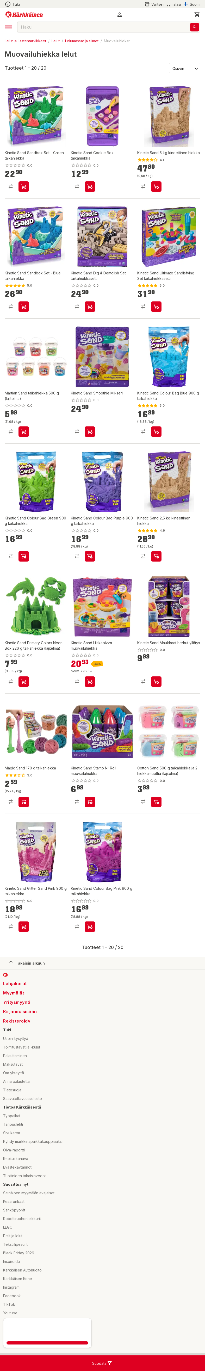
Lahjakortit (15, 983)
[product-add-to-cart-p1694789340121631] (90, 556)
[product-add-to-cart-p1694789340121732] (23, 556)
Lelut (56, 41)
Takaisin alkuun (27, 963)
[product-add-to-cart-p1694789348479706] (23, 431)
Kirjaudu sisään (20, 1011)
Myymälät (13, 993)
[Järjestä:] (184, 68)
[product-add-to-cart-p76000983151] (90, 306)
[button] (119, 14)
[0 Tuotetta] (197, 14)
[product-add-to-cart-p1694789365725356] (90, 681)
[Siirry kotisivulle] (24, 14)
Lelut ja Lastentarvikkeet (25, 41)
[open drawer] (9, 27)
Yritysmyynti (16, 1002)
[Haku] (194, 27)
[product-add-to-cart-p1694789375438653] (156, 681)
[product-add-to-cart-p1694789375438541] (90, 431)
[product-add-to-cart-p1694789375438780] (90, 802)
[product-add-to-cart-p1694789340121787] (90, 926)
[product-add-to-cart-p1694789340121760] (156, 431)
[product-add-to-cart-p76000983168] (23, 186)
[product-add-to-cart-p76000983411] (23, 306)
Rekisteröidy (16, 1021)
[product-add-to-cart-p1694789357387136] (90, 186)
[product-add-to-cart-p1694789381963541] (156, 802)
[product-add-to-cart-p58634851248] (23, 802)
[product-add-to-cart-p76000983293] (156, 306)
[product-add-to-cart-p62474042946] (156, 186)
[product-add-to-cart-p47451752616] (23, 926)
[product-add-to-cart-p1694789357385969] (23, 681)
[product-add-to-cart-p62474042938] (156, 556)
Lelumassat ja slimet (81, 41)
